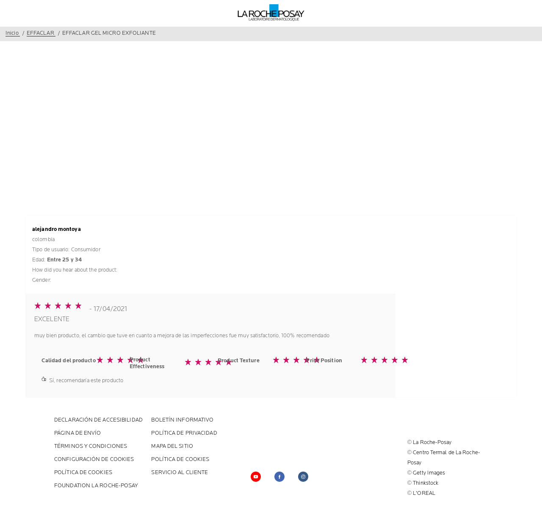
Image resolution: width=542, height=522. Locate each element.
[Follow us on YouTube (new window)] (256, 477)
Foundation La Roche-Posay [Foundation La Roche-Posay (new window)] (96, 486)
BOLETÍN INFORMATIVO (182, 420)
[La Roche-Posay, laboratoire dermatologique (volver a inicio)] (271, 12)
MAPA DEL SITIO (172, 446)
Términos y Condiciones (90, 446)
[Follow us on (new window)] (303, 477)
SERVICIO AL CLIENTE (179, 472)
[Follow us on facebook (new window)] (279, 477)
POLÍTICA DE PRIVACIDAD (184, 433)
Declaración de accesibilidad (98, 420)
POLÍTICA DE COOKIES (180, 459)
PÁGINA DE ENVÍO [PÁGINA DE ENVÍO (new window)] (77, 433)
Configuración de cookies (94, 459)
